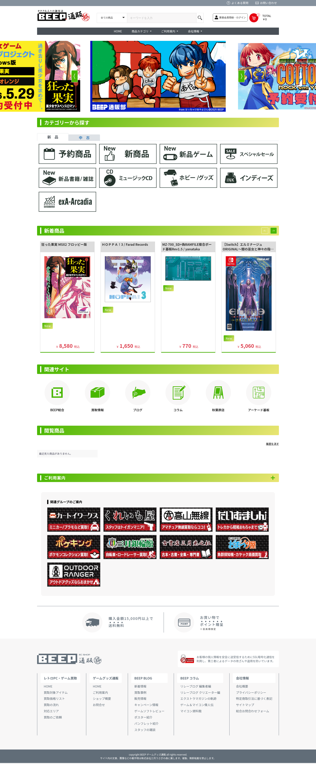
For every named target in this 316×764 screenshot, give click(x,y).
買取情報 (97, 410)
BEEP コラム (189, 679)
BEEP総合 (57, 410)
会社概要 (242, 687)
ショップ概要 (102, 700)
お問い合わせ (268, 3)
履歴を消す (272, 444)
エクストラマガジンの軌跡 (198, 700)
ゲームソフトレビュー (149, 712)
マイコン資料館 (191, 712)
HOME (118, 31)
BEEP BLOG (143, 679)
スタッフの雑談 (145, 731)
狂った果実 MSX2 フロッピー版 (64, 244)
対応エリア (51, 712)
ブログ (137, 410)
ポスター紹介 (143, 718)
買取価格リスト (54, 700)
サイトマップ (245, 706)
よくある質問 (239, 3)
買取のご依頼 (53, 718)
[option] (158, 76)
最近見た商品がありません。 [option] (56, 453)
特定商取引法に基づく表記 (254, 700)
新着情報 (140, 687)
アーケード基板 (258, 410)
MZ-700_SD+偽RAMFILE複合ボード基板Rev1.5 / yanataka (187, 246)
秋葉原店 (218, 410)
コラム (178, 410)
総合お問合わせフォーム (252, 712)
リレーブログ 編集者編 (195, 687)
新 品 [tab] (52, 136)
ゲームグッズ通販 (105, 679)
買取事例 (140, 693)
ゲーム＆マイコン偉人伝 (197, 706)
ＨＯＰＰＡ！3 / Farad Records (125, 244)
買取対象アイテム (56, 693)
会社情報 (242, 679)
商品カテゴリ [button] (140, 31)
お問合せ (99, 706)
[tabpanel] (158, 180)
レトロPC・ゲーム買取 (60, 679)
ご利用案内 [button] (168, 31)
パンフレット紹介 (146, 724)
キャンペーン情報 (146, 706)
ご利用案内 (57, 478)
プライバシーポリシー (251, 693)
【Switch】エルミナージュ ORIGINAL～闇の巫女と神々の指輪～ (248, 249)
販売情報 (140, 700)
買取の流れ (51, 706)
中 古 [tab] (84, 137)
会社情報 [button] (194, 31)
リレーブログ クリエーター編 (200, 693)
